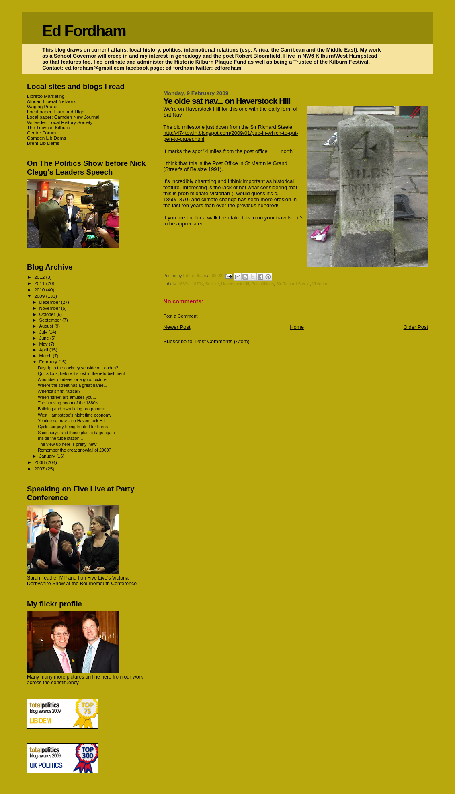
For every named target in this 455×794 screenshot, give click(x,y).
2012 (40, 277)
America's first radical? (59, 391)
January (48, 456)
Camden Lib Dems (46, 137)
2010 (40, 289)
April (44, 349)
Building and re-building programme (71, 408)
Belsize (212, 284)
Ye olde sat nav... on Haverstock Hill (71, 420)
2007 (40, 468)
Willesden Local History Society (59, 122)
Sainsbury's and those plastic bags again (76, 432)
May (44, 344)
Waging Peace (42, 106)
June (44, 338)
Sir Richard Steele (293, 284)
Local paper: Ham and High (55, 111)
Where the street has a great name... (72, 385)
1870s (197, 284)
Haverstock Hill (235, 284)
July (44, 332)
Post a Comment (180, 315)
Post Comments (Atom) (222, 341)
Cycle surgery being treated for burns (73, 426)
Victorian (320, 284)
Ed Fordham (84, 30)
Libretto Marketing (46, 96)
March (46, 355)
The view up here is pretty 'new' (67, 444)
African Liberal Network (51, 101)
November (50, 308)
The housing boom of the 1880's (68, 402)
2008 (40, 462)
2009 (40, 296)
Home (297, 327)
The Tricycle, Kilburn (48, 127)
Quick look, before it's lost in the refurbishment (81, 373)
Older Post (416, 327)
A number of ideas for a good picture (72, 379)
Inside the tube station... (60, 438)
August (47, 326)
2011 (40, 283)
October (48, 314)
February (49, 361)
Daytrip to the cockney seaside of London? (78, 367)
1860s (183, 284)
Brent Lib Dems (43, 143)
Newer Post (176, 327)
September (51, 320)
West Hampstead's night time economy (74, 414)
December (50, 302)
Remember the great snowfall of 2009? (74, 450)
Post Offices (262, 284)
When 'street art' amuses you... (67, 397)
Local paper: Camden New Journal (63, 117)
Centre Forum (41, 132)
